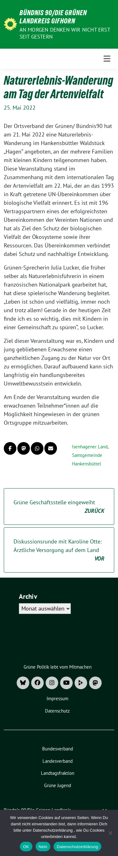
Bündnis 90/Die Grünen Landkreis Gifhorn (53, 17)
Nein (43, 846)
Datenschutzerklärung (77, 846)
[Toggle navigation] (107, 58)
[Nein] (110, 833)
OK (26, 846)
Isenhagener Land (90, 447)
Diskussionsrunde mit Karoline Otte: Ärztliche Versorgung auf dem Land (59, 550)
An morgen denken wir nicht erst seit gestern (65, 33)
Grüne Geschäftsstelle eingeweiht (59, 507)
